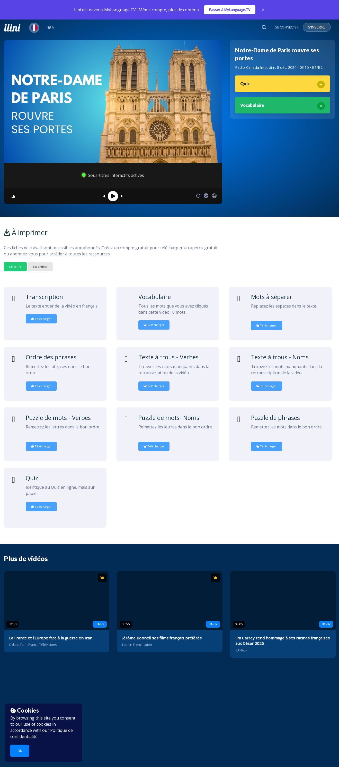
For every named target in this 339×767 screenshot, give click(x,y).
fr (51, 27)
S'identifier (40, 267)
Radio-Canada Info (251, 67)
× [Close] (263, 10)
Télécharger (41, 319)
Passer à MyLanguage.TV (229, 9)
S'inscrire (15, 267)
